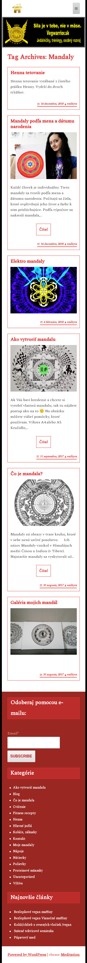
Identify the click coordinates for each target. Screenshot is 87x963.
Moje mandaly (23, 845)
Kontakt (19, 838)
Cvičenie (19, 806)
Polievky (19, 864)
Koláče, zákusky (25, 832)
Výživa (18, 883)
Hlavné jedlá (22, 826)
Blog (16, 794)
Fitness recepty (24, 813)
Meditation (70, 954)
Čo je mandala (23, 800)
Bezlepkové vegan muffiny (33, 912)
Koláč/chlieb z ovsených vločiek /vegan (42, 924)
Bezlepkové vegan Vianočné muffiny (40, 918)
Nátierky (19, 857)
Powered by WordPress (26, 954)
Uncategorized (24, 876)
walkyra (72, 104)
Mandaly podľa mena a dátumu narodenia (42, 124)
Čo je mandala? (26, 474)
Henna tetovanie (27, 73)
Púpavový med (24, 937)
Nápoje (18, 851)
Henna (18, 819)
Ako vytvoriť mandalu (32, 339)
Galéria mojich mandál (33, 602)
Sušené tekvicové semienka (34, 931)
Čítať (43, 229)
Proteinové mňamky (28, 870)
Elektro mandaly (27, 261)
